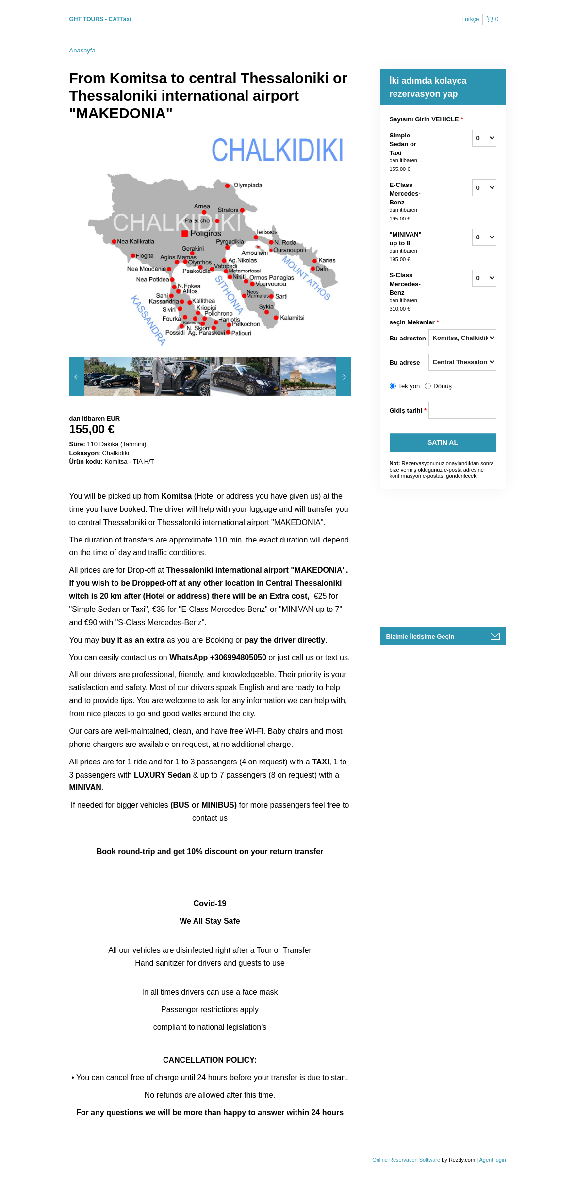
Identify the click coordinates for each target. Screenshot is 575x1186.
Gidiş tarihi (408, 411)
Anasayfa (82, 50)
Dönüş (442, 386)
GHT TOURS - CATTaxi (100, 19)
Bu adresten (408, 338)
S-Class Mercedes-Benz (409, 292)
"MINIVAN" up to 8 (409, 247)
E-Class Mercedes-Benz (409, 202)
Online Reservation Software (406, 1160)
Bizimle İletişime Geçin (420, 636)
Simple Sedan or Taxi (409, 152)
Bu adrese (405, 362)
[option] (104, 376)
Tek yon (409, 386)
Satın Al (442, 442)
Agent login (492, 1160)
